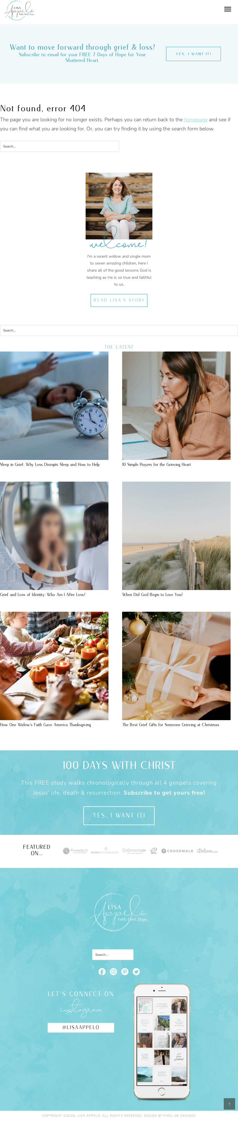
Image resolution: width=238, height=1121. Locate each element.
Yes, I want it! (193, 54)
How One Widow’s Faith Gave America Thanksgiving (45, 724)
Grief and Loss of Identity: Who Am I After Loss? (42, 594)
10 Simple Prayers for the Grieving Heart (156, 464)
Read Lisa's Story (119, 300)
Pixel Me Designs (180, 1116)
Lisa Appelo (20, 5)
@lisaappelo (81, 1028)
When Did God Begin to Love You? (152, 594)
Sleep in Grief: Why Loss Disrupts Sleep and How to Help (50, 464)
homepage (195, 119)
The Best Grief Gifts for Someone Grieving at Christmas (170, 724)
